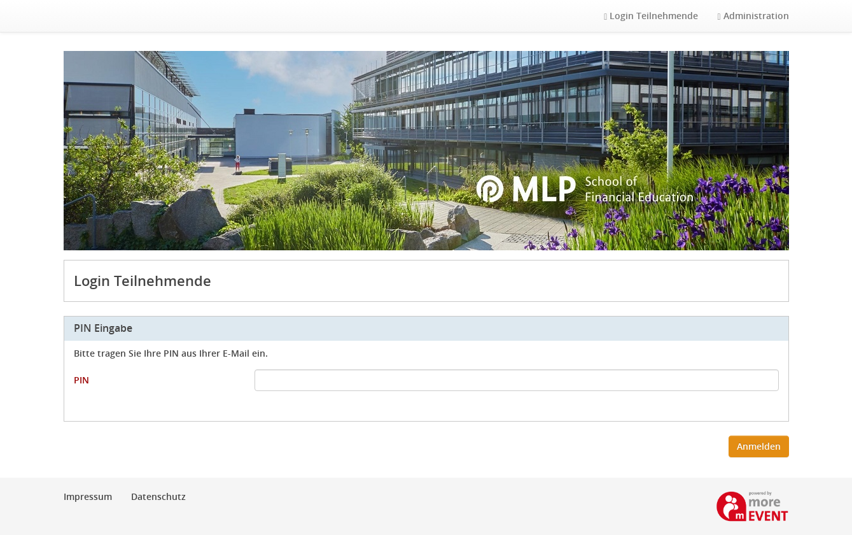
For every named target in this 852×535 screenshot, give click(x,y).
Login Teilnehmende (651, 16)
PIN (81, 380)
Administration (752, 16)
